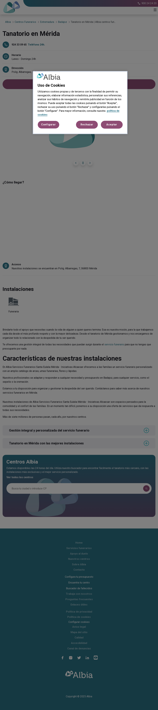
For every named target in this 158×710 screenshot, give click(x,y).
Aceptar (111, 124)
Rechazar (87, 124)
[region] (80, 102)
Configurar (48, 124)
